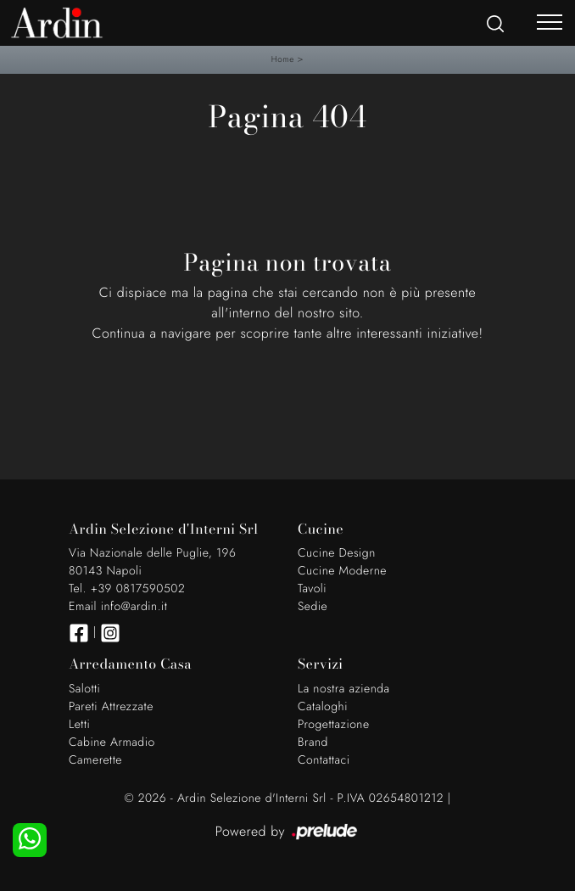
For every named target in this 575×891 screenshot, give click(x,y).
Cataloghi (323, 706)
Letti (79, 724)
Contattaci (324, 760)
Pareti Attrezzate (111, 706)
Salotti (84, 689)
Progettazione (334, 724)
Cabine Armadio (112, 742)
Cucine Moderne (342, 571)
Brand (313, 742)
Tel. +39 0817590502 (127, 588)
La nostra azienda (344, 689)
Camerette (95, 760)
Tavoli (312, 588)
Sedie (312, 606)
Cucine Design (337, 553)
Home (282, 59)
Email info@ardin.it (118, 606)
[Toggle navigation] (549, 21)
